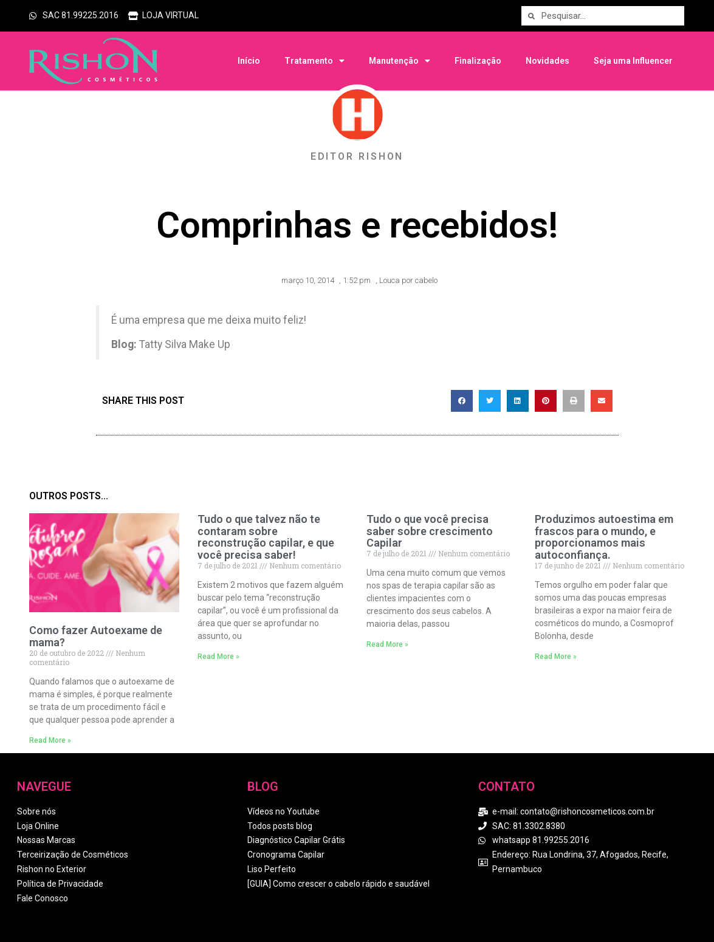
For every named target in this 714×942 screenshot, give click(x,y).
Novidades (547, 61)
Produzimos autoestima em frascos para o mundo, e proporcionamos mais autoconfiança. (604, 537)
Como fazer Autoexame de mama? (95, 636)
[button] (462, 401)
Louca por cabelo (408, 280)
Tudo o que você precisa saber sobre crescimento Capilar (429, 531)
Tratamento (314, 60)
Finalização (478, 61)
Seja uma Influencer (633, 61)
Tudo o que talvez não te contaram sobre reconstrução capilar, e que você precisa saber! (265, 537)
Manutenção (399, 60)
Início (249, 61)
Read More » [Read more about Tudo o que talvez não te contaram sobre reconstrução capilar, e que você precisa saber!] (218, 656)
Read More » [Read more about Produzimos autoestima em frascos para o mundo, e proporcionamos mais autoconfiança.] (556, 656)
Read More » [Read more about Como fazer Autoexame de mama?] (50, 740)
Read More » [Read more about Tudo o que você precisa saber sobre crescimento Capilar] (387, 644)
